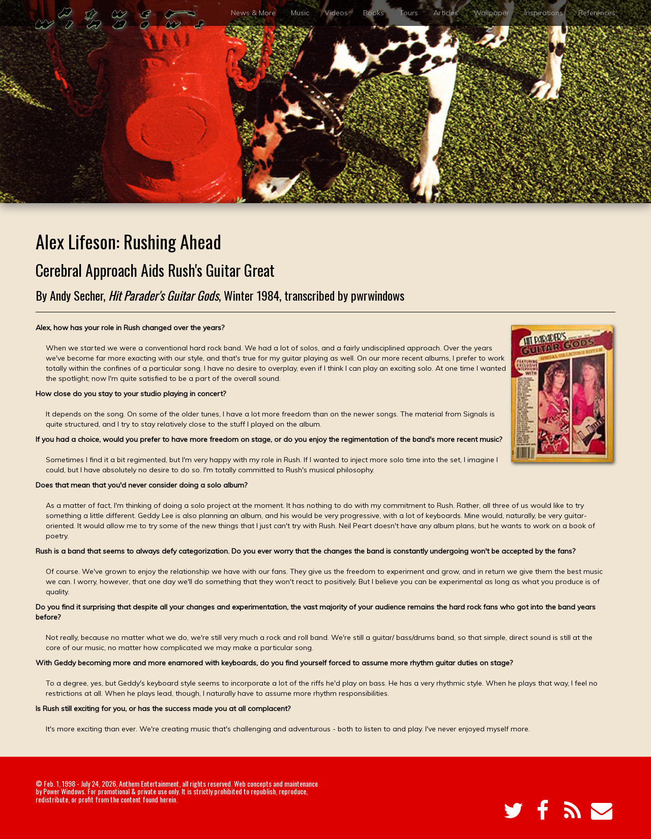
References (596, 12)
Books (373, 12)
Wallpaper (491, 12)
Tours (408, 12)
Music (300, 12)
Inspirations (543, 12)
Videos (336, 12)
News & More (253, 12)
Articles (445, 12)
